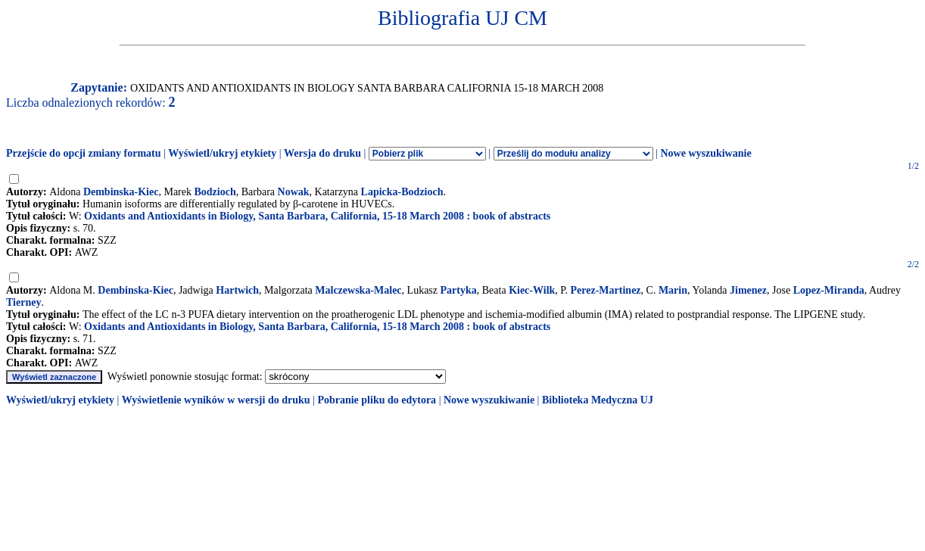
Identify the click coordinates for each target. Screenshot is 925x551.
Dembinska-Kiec (121, 192)
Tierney (23, 302)
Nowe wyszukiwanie (705, 153)
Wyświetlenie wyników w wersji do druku (216, 400)
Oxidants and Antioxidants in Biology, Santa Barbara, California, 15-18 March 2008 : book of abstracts (317, 216)
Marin (673, 290)
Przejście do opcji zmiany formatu (83, 153)
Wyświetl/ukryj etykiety (222, 153)
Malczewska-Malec (358, 290)
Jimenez (748, 290)
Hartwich (237, 290)
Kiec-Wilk (532, 290)
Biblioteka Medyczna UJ (597, 400)
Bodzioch (214, 192)
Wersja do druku (322, 153)
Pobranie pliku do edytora (376, 400)
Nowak (294, 192)
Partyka (459, 290)
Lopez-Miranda (828, 290)
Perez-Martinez (606, 290)
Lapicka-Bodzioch (402, 192)
